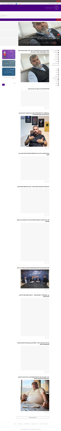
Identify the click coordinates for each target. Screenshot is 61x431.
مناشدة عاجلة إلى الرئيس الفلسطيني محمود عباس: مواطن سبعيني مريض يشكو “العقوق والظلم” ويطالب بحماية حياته (33, 51)
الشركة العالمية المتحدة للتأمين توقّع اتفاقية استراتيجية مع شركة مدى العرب (33, 268)
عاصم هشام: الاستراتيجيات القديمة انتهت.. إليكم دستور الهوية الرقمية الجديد (33, 186)
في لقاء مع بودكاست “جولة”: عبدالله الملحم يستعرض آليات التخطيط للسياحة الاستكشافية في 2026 (33, 343)
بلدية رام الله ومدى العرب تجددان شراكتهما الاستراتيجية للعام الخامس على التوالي (33, 154)
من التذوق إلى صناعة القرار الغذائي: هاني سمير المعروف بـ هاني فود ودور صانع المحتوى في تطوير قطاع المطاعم (34, 113)
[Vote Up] (48, 84)
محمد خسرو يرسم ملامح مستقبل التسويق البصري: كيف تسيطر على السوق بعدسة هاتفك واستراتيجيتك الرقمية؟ (33, 377)
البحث (3, 84)
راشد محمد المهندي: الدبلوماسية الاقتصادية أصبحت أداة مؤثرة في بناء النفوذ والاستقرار (33, 220)
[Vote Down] (46, 84)
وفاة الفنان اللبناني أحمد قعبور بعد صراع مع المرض (38, 89)
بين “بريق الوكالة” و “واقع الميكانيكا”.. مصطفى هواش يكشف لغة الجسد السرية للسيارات (34, 295)
